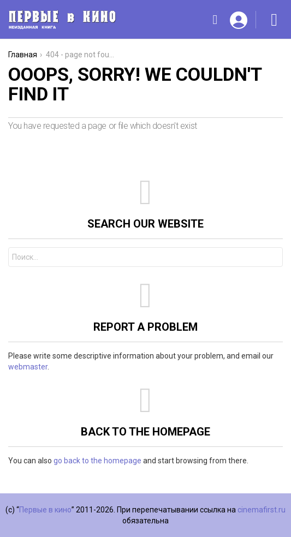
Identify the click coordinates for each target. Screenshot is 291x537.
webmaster (27, 366)
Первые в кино (45, 509)
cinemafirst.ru (261, 509)
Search (272, 258)
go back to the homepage (97, 460)
